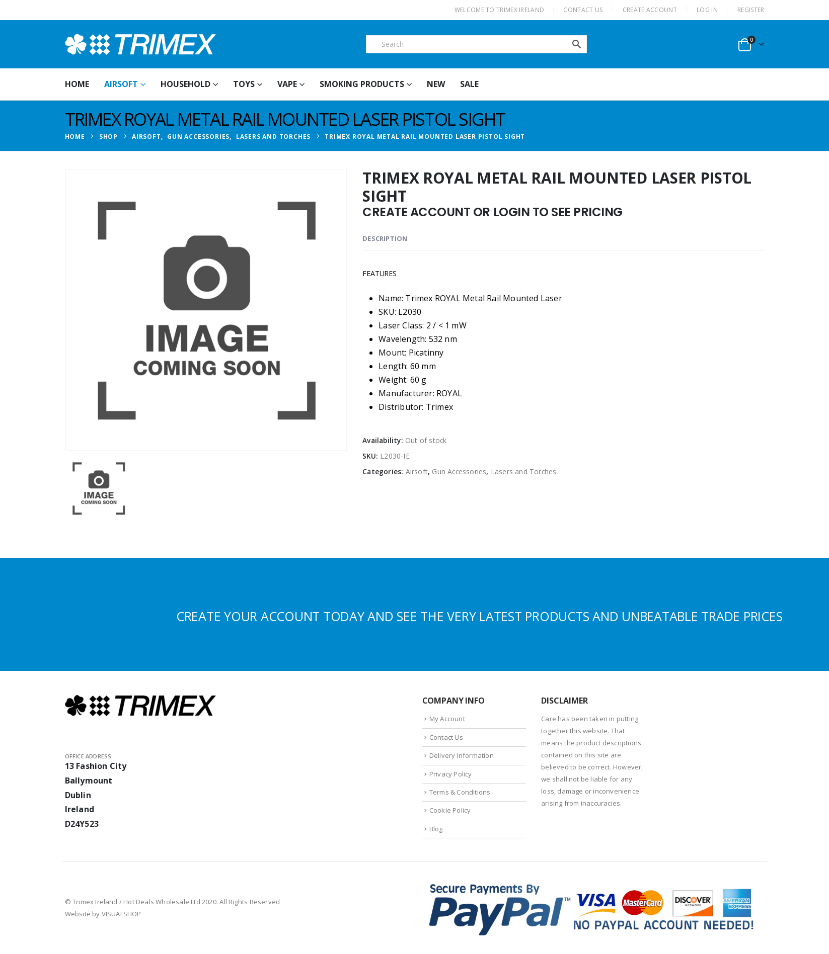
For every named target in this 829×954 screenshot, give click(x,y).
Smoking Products (362, 84)
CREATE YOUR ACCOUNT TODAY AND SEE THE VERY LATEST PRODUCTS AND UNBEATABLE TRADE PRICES (479, 616)
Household (185, 84)
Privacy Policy (450, 773)
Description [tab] (384, 238)
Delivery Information (461, 755)
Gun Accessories (459, 471)
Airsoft (121, 84)
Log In (707, 10)
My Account (447, 718)
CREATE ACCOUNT (650, 10)
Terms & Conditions (460, 792)
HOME (77, 84)
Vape (287, 84)
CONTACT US (582, 10)
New (436, 84)
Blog (436, 828)
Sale (469, 84)
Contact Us (446, 737)
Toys (244, 84)
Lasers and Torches (524, 471)
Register (750, 10)
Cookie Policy (450, 810)
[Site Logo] (140, 44)
